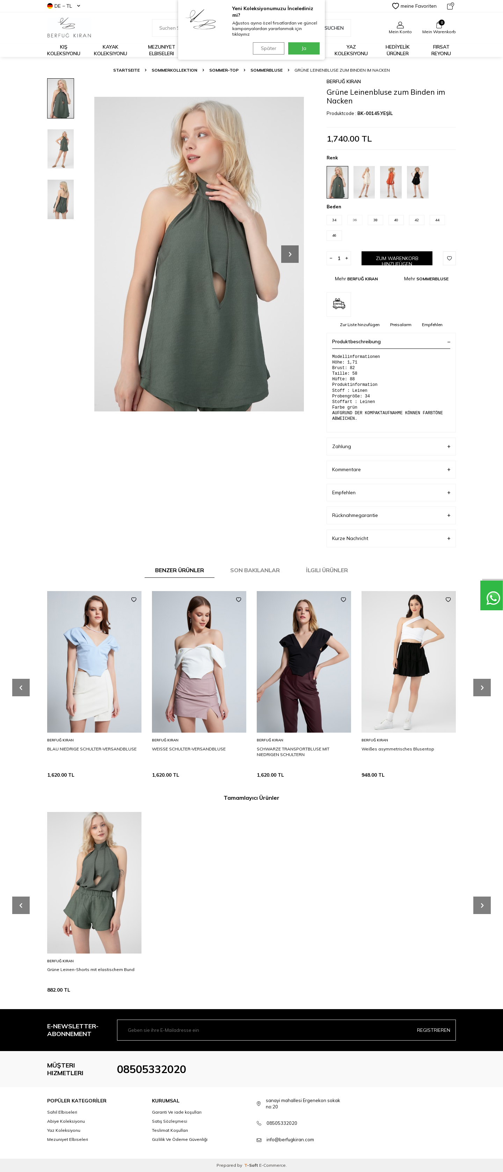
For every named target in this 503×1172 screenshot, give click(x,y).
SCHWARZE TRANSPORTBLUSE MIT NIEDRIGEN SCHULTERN (293, 751)
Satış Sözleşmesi (169, 1121)
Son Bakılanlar (255, 570)
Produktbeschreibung (391, 341)
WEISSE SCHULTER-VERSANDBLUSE (189, 749)
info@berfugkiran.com (290, 1139)
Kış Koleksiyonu (63, 50)
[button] (290, 254)
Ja (304, 48)
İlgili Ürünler (327, 570)
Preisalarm (400, 324)
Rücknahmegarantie (391, 515)
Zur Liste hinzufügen (360, 324)
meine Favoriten (414, 5)
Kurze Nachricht (391, 538)
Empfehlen (432, 324)
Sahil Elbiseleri (62, 1112)
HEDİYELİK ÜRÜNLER (398, 50)
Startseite (126, 70)
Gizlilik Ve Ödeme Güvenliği (179, 1139)
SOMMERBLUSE (266, 70)
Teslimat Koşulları (170, 1130)
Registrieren (433, 1030)
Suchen (330, 28)
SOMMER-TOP (224, 70)
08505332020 (151, 1069)
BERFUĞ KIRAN (344, 81)
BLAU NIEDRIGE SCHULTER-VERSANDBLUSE (92, 749)
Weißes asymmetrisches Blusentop (398, 749)
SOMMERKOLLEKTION (174, 70)
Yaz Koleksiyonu (351, 50)
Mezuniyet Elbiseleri (161, 50)
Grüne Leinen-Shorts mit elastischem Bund (90, 969)
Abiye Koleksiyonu (66, 1121)
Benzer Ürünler (179, 570)
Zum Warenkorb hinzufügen (397, 260)
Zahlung (391, 446)
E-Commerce (272, 1165)
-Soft (251, 1165)
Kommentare (391, 469)
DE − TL (63, 6)
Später (267, 48)
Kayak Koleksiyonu (110, 50)
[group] (199, 254)
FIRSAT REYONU (441, 50)
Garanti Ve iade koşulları (177, 1112)
